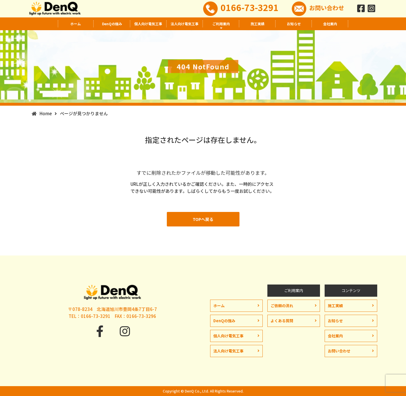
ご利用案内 (221, 23)
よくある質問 (282, 320)
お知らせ (294, 23)
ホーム (75, 23)
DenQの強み (112, 23)
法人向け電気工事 (184, 23)
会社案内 (330, 23)
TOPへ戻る (203, 219)
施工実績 (257, 23)
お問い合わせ (326, 7)
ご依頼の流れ (282, 305)
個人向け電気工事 (148, 23)
